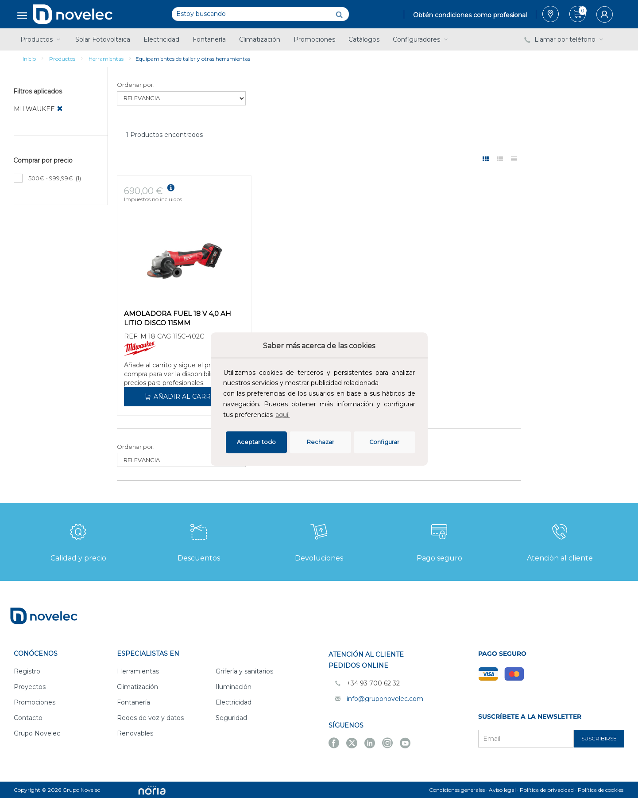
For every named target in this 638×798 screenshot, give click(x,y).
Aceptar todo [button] (256, 442)
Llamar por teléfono (564, 39)
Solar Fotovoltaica (102, 39)
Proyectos (30, 687)
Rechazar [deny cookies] (320, 442)
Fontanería (209, 39)
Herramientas (106, 58)
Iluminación (233, 687)
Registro (27, 671)
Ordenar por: (136, 84)
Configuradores (421, 39)
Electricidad (161, 39)
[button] (294, 415)
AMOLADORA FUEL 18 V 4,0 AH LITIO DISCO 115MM (177, 318)
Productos (41, 39)
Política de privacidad (547, 789)
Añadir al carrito (182, 397)
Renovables (135, 733)
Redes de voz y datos (150, 718)
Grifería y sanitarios (244, 671)
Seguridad (231, 718)
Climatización (259, 39)
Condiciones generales (457, 789)
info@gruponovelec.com (385, 699)
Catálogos (363, 39)
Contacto (28, 718)
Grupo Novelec (37, 733)
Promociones (314, 39)
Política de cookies (600, 789)
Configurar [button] (384, 442)
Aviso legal (502, 789)
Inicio (29, 58)
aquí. (282, 415)
